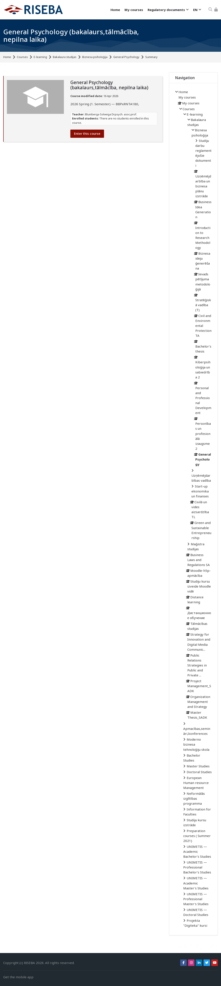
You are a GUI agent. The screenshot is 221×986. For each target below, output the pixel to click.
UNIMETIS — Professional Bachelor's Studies (197, 867)
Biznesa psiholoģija (94, 57)
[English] (197, 10)
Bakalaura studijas (64, 57)
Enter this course (87, 133)
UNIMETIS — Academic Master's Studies (195, 883)
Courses (22, 57)
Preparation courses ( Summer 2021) (197, 836)
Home (7, 57)
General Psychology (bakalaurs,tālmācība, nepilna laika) (71, 35)
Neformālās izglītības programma (194, 798)
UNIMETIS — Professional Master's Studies (195, 899)
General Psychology (126, 57)
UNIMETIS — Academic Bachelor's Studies (197, 851)
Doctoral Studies (199, 772)
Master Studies (198, 766)
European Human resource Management (196, 783)
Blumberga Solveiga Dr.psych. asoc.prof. (111, 114)
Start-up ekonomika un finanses (200, 491)
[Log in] (216, 9)
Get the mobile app (18, 977)
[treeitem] (193, 509)
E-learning (40, 57)
